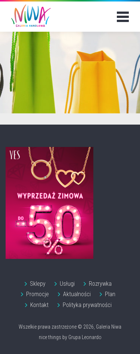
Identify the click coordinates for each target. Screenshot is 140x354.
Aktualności (77, 294)
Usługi (67, 283)
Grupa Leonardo (85, 337)
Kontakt (39, 304)
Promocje (37, 294)
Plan (110, 294)
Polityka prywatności (87, 304)
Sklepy (38, 283)
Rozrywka (100, 283)
